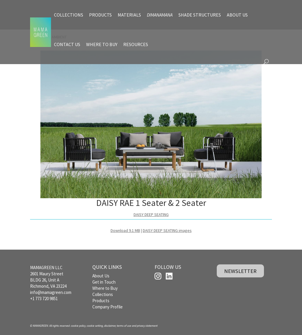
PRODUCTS (100, 15)
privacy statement (147, 326)
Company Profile (107, 307)
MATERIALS (129, 15)
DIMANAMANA (160, 15)
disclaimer (110, 326)
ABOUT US (237, 15)
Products (100, 300)
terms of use (124, 326)
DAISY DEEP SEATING (151, 214)
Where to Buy (105, 288)
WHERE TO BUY (101, 44)
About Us (100, 276)
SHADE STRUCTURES (199, 15)
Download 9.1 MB (125, 230)
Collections (102, 294)
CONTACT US (67, 44)
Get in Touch (104, 282)
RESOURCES (135, 44)
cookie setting (95, 326)
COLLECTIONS (68, 15)
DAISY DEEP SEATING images (167, 230)
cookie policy (78, 326)
